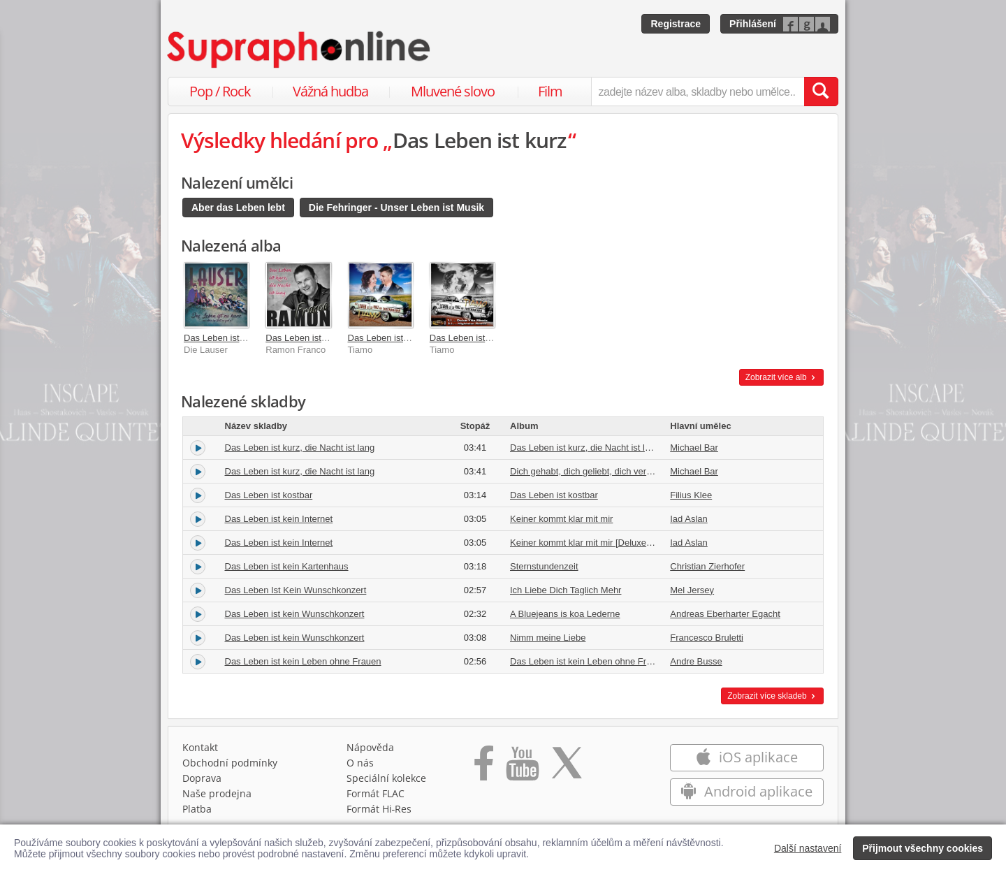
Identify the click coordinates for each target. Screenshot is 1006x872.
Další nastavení (808, 848)
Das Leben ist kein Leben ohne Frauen (303, 661)
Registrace (675, 23)
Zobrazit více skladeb (772, 696)
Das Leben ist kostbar (269, 495)
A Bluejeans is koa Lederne (565, 614)
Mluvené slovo (453, 91)
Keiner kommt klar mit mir (561, 519)
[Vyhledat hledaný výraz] (820, 91)
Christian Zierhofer (707, 566)
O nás (360, 762)
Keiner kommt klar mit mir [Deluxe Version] (596, 542)
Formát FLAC (375, 793)
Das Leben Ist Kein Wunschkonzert (296, 590)
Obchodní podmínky (229, 762)
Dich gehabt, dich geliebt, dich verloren (588, 471)
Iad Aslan (689, 519)
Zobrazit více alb (781, 377)
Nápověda (370, 747)
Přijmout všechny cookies (922, 848)
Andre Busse (696, 661)
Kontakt (200, 747)
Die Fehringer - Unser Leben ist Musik (396, 207)
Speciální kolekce (386, 778)
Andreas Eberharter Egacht (725, 614)
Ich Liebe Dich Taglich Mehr (565, 590)
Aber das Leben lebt (238, 207)
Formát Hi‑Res (379, 808)
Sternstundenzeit (544, 566)
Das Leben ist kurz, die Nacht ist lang (300, 447)
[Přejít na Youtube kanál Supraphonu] (521, 768)
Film (550, 91)
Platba (197, 808)
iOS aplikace (746, 757)
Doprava (201, 778)
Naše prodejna (217, 793)
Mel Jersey (692, 590)
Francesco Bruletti (706, 637)
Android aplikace (746, 791)
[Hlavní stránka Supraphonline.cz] (299, 49)
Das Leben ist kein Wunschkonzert (295, 614)
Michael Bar (694, 447)
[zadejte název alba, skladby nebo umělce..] (697, 91)
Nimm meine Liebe (547, 637)
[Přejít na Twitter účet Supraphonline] (566, 768)
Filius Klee (691, 495)
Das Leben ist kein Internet (279, 519)
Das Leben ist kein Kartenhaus (287, 566)
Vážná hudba (330, 91)
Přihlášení (752, 23)
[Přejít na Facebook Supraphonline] (484, 768)
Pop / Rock (220, 91)
